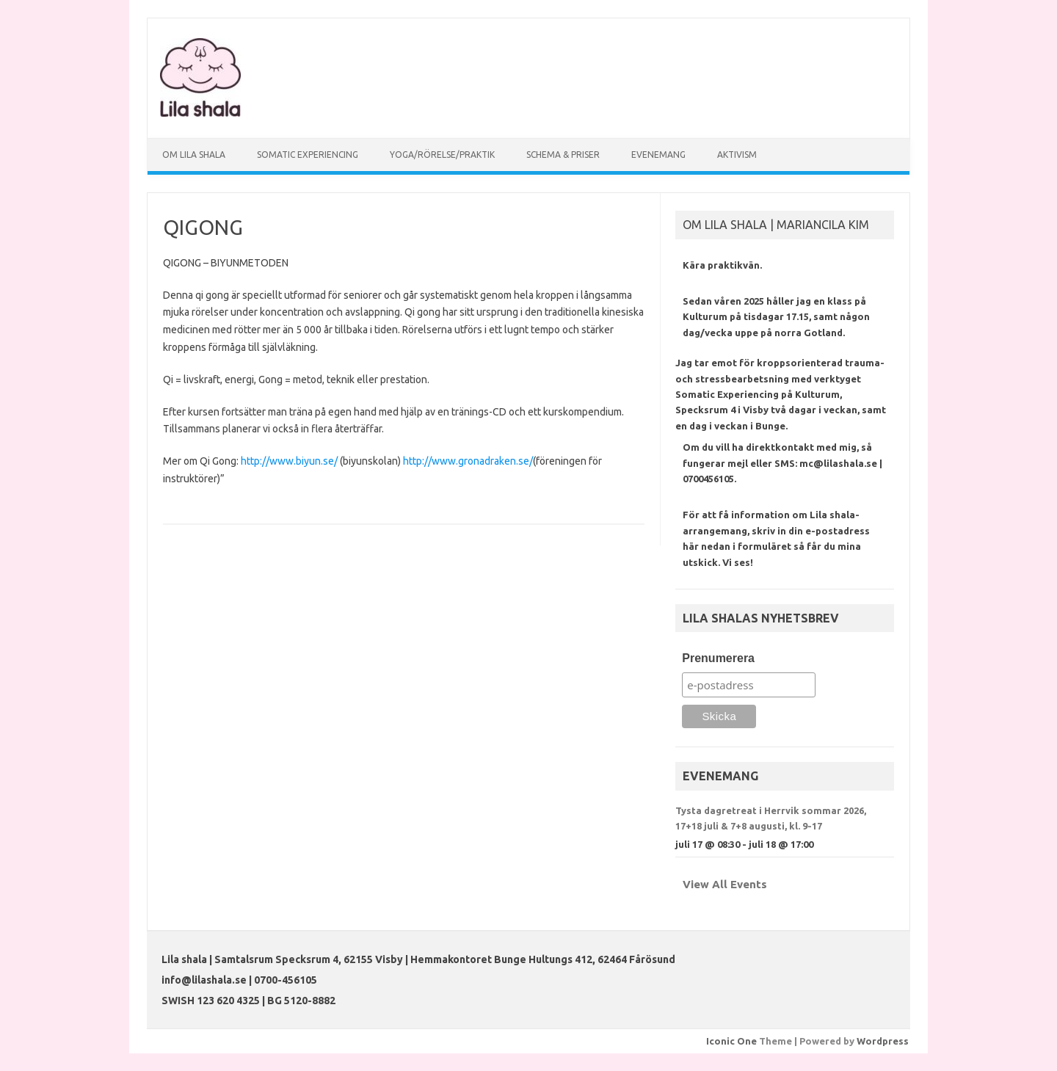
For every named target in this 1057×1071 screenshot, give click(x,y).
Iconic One (731, 1041)
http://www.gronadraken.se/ (468, 461)
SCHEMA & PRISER (563, 154)
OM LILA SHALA (193, 154)
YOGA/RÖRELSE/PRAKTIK (442, 154)
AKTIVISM (737, 154)
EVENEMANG (658, 154)
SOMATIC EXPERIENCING (307, 154)
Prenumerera (718, 658)
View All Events (725, 884)
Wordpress (883, 1041)
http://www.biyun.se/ (289, 461)
